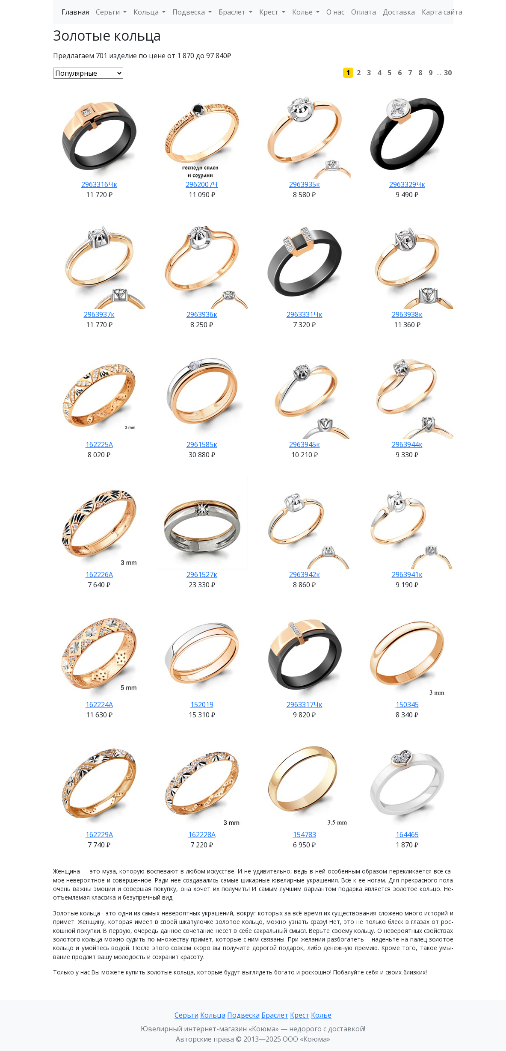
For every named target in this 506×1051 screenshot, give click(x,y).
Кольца (212, 1015)
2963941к (407, 574)
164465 (407, 834)
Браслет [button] (233, 12)
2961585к (201, 444)
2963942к (304, 574)
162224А (99, 704)
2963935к (304, 184)
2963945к (304, 444)
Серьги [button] (108, 12)
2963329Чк (407, 184)
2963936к (201, 314)
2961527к (201, 574)
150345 (407, 704)
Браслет (274, 1015)
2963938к (407, 314)
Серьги (186, 1015)
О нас (335, 12)
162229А (99, 834)
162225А (99, 444)
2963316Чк (99, 184)
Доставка (399, 12)
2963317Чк (305, 704)
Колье (321, 1015)
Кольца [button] (146, 12)
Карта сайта (442, 12)
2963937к (99, 314)
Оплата (363, 12)
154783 (304, 834)
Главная (75, 12)
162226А (99, 574)
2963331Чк (305, 314)
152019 (201, 704)
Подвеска (243, 1015)
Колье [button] (303, 12)
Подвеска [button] (189, 12)
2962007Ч (202, 184)
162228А (202, 834)
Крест (299, 1015)
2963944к (407, 444)
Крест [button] (269, 12)
